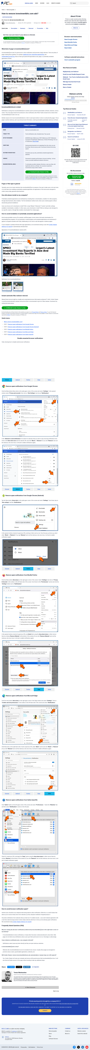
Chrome (7, 489)
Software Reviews (53, 1038)
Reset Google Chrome (70, 39)
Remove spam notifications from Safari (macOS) (20, 334)
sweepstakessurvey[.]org (8, 56)
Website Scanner (55, 3)
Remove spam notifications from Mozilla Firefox (20, 329)
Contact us (67, 1031)
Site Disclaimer (31, 1047)
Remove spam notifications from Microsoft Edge (20, 332)
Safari (49, 380)
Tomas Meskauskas (10, 23)
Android (18, 380)
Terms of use (40, 1047)
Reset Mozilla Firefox (70, 42)
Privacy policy (24, 1047)
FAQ (47, 28)
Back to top (56, 991)
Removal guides (29, 3)
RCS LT (23, 42)
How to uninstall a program (72, 60)
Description (14, 28)
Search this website (82, 1033)
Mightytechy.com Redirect (70, 71)
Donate (45, 1010)
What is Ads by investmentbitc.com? (13, 321)
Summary (22, 28)
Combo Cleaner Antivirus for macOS (22, 921)
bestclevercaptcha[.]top (38, 54)
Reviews (42, 3)
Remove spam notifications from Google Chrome (21, 324)
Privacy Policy (35, 312)
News (36, 3)
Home (3, 9)
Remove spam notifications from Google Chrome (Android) (23, 327)
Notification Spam (7, 17)
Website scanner (81, 1031)
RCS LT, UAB (5, 1028)
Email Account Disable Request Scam (74, 74)
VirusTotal (35, 141)
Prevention (40, 28)
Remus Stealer (67, 84)
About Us (67, 1033)
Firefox (28, 380)
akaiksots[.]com (27, 54)
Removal (31, 28)
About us (75, 28)
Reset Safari (68, 48)
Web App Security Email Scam (71, 81)
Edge (39, 380)
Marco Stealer (67, 87)
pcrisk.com (14, 1031)
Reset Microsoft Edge (70, 45)
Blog (48, 3)
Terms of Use (44, 312)
